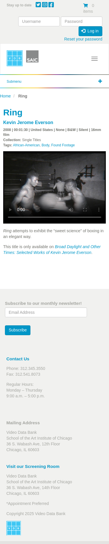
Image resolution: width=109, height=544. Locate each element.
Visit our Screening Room (32, 466)
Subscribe (18, 330)
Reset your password (83, 39)
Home (5, 96)
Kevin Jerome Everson (28, 122)
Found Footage (63, 145)
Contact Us (17, 358)
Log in (90, 31)
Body (45, 145)
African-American (26, 145)
